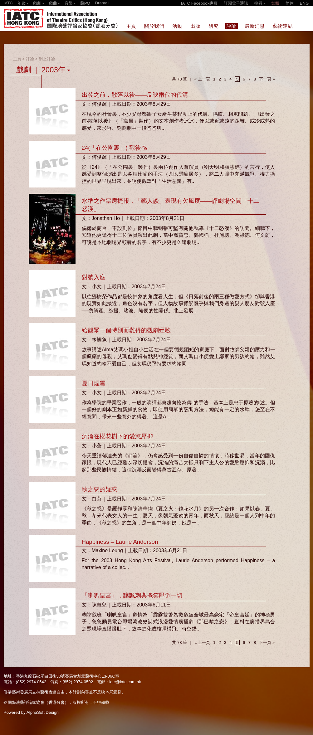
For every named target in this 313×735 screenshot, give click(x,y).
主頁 (17, 58)
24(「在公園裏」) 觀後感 (114, 147)
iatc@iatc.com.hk (125, 681)
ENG (304, 3)
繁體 (275, 3)
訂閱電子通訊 (236, 3)
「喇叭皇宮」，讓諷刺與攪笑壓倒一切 (132, 595)
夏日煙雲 (93, 383)
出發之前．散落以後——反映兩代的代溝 (135, 94)
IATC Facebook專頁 (199, 3)
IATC (8, 3)
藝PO (85, 3)
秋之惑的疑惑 (99, 489)
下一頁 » (267, 79)
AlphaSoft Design (43, 712)
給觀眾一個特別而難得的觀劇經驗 (126, 330)
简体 (290, 3)
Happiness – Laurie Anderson (120, 541)
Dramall (102, 3)
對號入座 (93, 277)
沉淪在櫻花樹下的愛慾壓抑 (117, 436)
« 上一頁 (202, 79)
